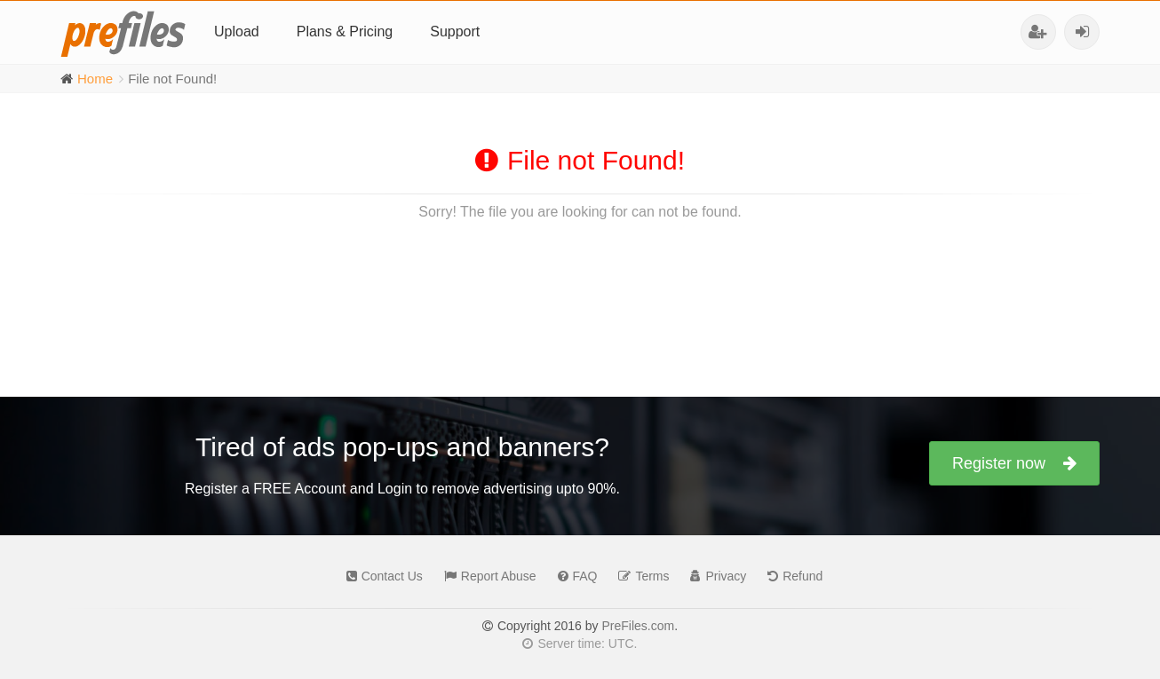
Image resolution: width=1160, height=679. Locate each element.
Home (95, 78)
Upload (236, 31)
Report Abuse (485, 576)
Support (455, 31)
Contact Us (380, 576)
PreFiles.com (637, 626)
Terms (639, 576)
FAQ (573, 576)
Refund (790, 576)
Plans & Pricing (345, 31)
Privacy (713, 576)
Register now (1014, 463)
